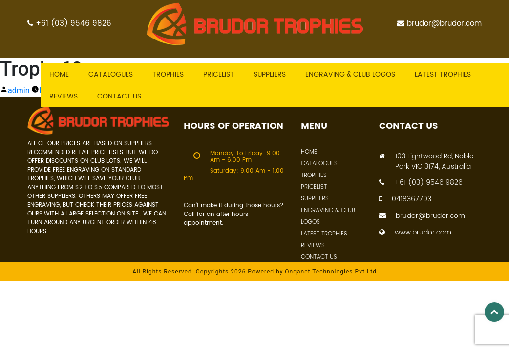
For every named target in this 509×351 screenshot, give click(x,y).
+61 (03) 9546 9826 (69, 24)
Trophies (168, 74)
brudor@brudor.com (439, 24)
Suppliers (270, 74)
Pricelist (218, 74)
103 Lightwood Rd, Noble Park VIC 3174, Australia (426, 161)
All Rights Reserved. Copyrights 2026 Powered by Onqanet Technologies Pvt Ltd (254, 271)
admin (18, 90)
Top (494, 312)
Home (59, 74)
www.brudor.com (415, 232)
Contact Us (319, 257)
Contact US (119, 96)
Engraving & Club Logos (350, 74)
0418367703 (405, 199)
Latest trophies (443, 74)
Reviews (63, 96)
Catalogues (110, 74)
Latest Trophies (324, 233)
